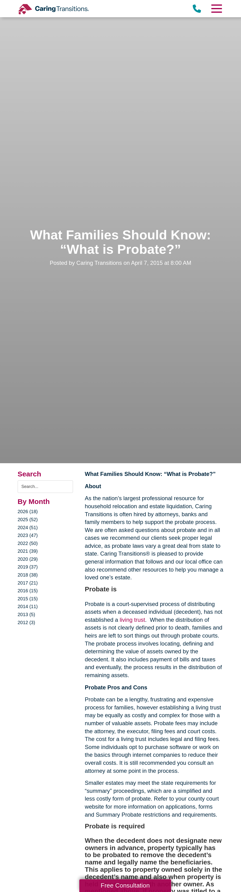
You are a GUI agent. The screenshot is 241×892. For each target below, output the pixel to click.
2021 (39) (28, 551)
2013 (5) (26, 614)
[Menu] (216, 8)
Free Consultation (125, 885)
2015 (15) (28, 598)
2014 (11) (28, 606)
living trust (132, 620)
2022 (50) (28, 543)
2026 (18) (28, 511)
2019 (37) (28, 566)
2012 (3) (26, 622)
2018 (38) (28, 574)
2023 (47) (28, 535)
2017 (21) (28, 582)
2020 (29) (28, 559)
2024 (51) (28, 527)
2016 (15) (28, 590)
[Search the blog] (45, 486)
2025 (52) (28, 519)
